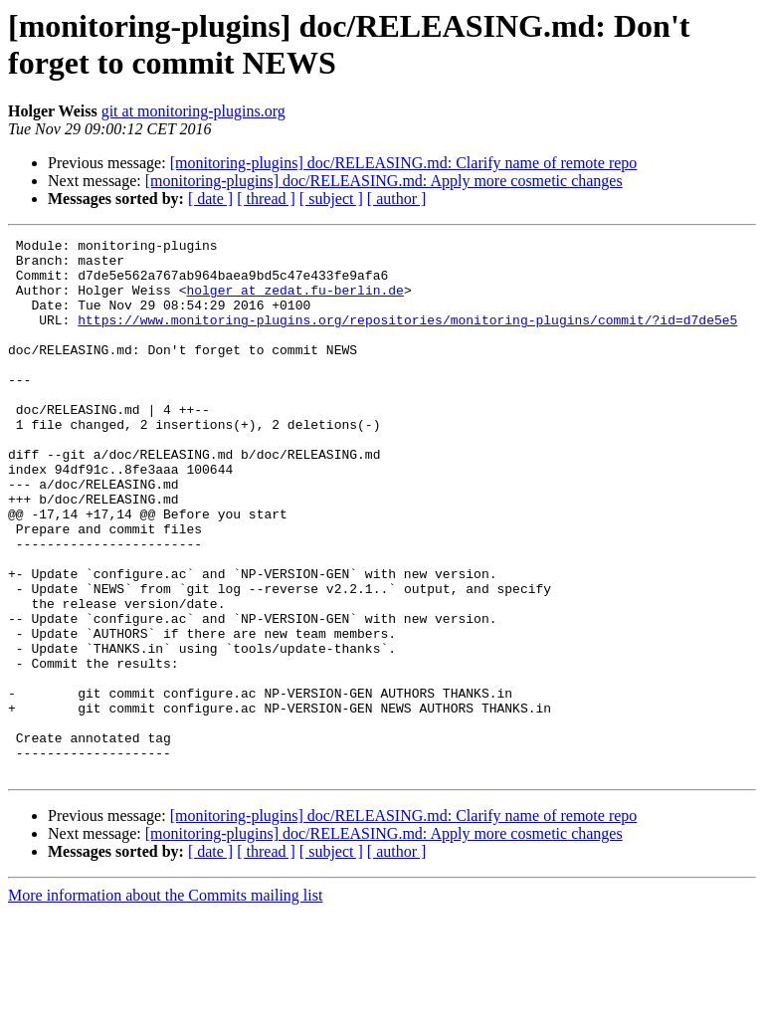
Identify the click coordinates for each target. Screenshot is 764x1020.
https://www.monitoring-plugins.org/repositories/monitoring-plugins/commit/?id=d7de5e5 (407, 337)
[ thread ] (266, 198)
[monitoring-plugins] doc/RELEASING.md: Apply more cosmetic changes (384, 180)
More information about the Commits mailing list (165, 1002)
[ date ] (210, 198)
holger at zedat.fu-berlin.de (294, 301)
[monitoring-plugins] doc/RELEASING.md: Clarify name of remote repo (404, 162)
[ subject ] (331, 198)
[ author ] (397, 198)
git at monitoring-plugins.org (193, 110)
